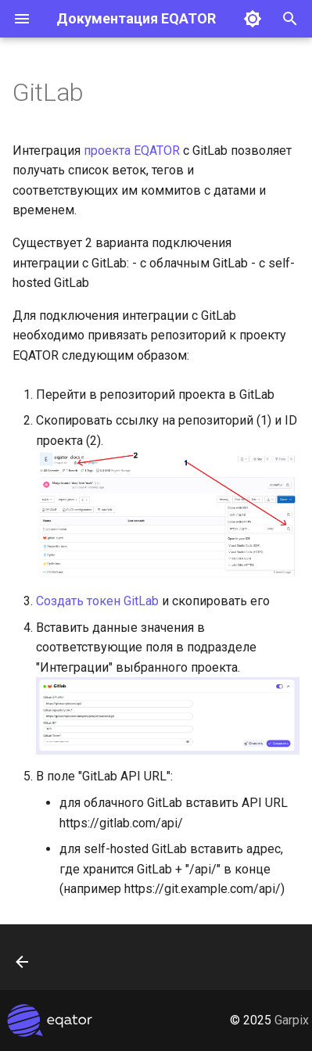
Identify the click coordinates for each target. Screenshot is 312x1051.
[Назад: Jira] (23, 962)
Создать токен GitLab (97, 601)
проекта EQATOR (132, 150)
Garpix (291, 1020)
